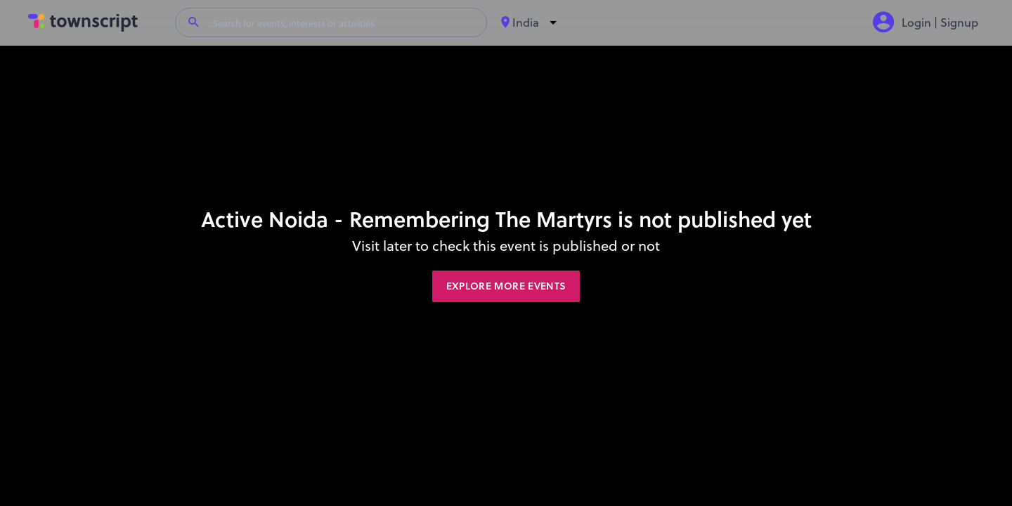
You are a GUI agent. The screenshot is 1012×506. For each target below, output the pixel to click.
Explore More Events (506, 286)
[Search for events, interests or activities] (344, 22)
